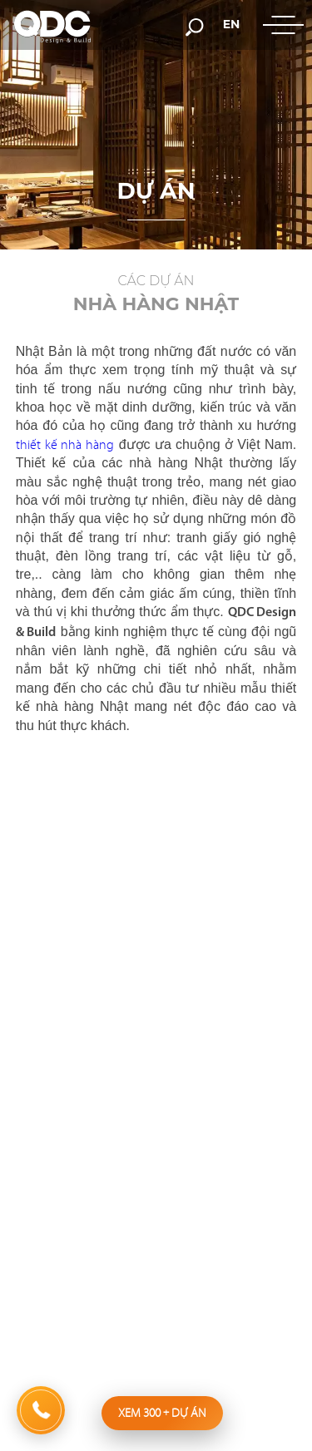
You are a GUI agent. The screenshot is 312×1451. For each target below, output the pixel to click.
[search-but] (194, 25)
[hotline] (41, 1410)
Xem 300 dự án (162, 1412)
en (231, 24)
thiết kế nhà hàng (65, 444)
